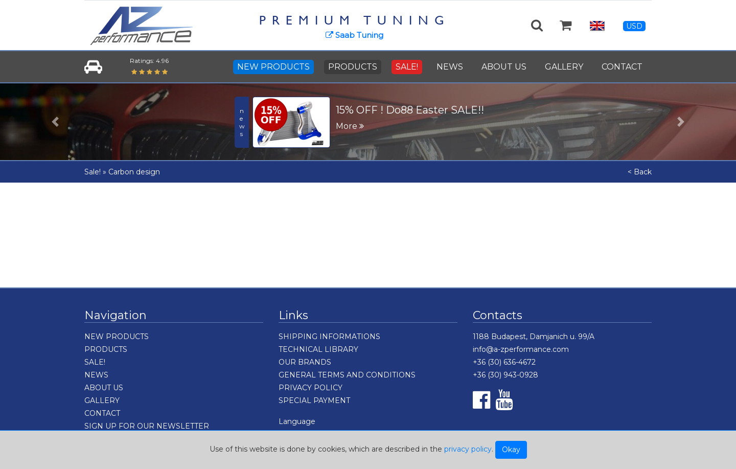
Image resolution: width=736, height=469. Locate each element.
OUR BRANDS (305, 362)
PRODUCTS (352, 67)
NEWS (449, 67)
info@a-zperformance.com (521, 349)
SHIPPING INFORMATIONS (329, 336)
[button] (55, 121)
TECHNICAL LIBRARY (318, 349)
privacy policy (468, 449)
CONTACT (622, 67)
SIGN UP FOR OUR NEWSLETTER (146, 426)
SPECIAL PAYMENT (314, 400)
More (350, 126)
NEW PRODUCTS (273, 67)
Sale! (92, 171)
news (242, 122)
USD (634, 26)
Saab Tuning (354, 35)
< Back (640, 171)
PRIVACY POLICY (310, 387)
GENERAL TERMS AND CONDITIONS (347, 374)
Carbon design (134, 171)
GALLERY (564, 67)
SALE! (407, 67)
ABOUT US (503, 67)
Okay (511, 449)
